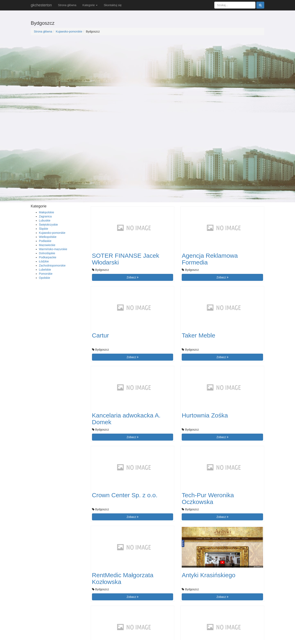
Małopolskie (46, 212)
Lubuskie (44, 220)
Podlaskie (45, 241)
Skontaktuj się (112, 5)
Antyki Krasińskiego (208, 575)
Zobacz (132, 277)
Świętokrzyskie (48, 224)
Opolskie (44, 277)
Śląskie (43, 228)
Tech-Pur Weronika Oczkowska (208, 498)
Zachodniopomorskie (52, 265)
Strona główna (67, 5)
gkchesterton (41, 5)
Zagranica (45, 216)
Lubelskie (45, 269)
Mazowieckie (47, 245)
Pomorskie (45, 273)
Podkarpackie (47, 257)
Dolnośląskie (47, 253)
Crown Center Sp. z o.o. (125, 495)
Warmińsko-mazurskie (53, 249)
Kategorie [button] (90, 5)
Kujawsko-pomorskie (69, 31)
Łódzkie (44, 261)
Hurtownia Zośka (205, 415)
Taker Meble (198, 335)
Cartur (100, 335)
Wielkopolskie (48, 236)
